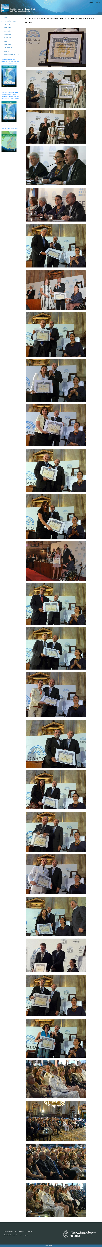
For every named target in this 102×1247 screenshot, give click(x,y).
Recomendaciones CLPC (12, 54)
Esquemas (7, 24)
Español (97, 2)
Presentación (8, 34)
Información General (10, 21)
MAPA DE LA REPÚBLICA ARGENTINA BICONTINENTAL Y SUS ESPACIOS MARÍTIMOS (11, 61)
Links (5, 41)
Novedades (7, 44)
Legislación (7, 31)
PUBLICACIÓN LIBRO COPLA (10, 128)
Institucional (7, 27)
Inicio (5, 17)
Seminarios (7, 38)
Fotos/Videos (8, 48)
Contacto (6, 51)
